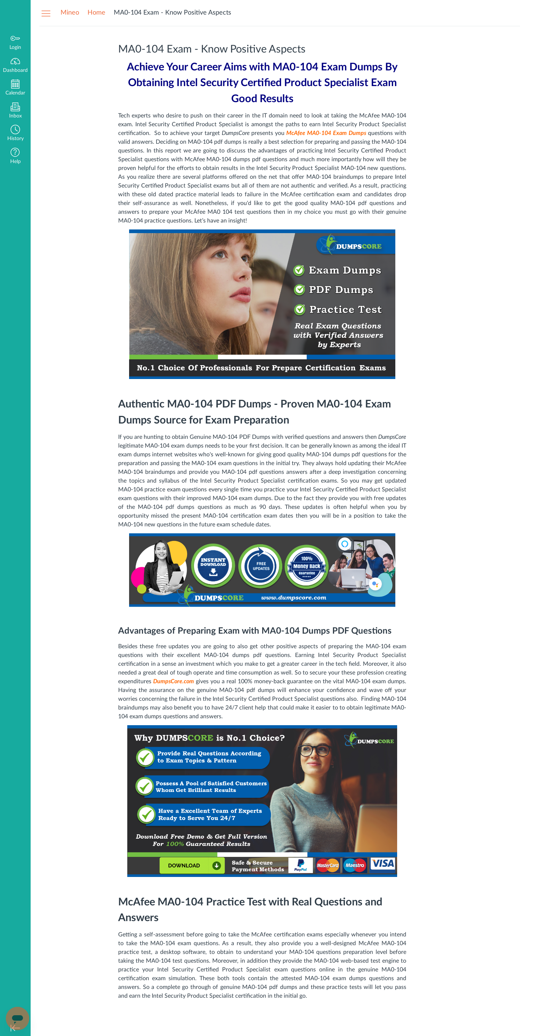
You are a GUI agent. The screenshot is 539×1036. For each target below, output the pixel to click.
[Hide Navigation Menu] (46, 13)
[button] (15, 133)
